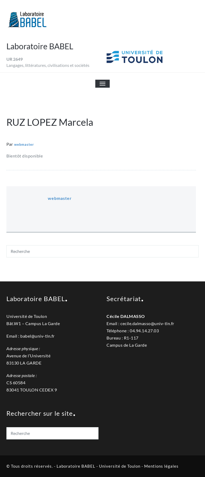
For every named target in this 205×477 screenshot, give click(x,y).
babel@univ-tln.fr (37, 335)
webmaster (24, 144)
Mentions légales (161, 466)
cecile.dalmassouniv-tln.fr (147, 323)
